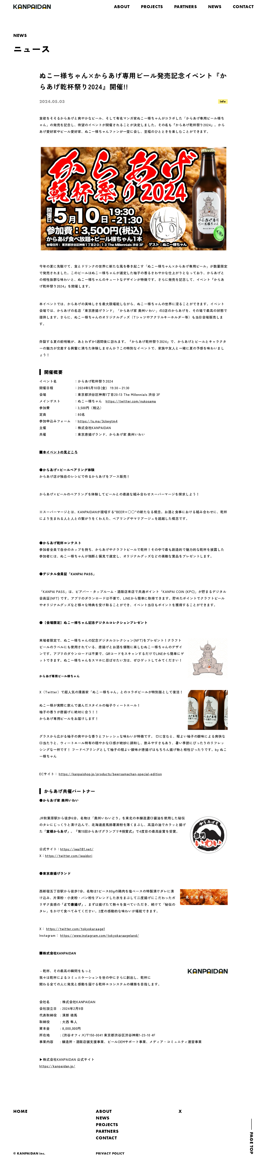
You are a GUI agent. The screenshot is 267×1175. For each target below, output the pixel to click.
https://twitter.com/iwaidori (68, 855)
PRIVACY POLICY (110, 1153)
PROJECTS (152, 6)
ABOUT (122, 6)
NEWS (215, 6)
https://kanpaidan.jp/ (57, 1066)
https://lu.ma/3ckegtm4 (98, 421)
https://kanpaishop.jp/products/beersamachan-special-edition (110, 773)
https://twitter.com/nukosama (131, 401)
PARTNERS (185, 6)
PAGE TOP (251, 1143)
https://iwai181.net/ (76, 849)
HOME (20, 1111)
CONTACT (243, 6)
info (223, 101)
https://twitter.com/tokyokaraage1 (75, 928)
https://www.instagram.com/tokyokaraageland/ (99, 935)
